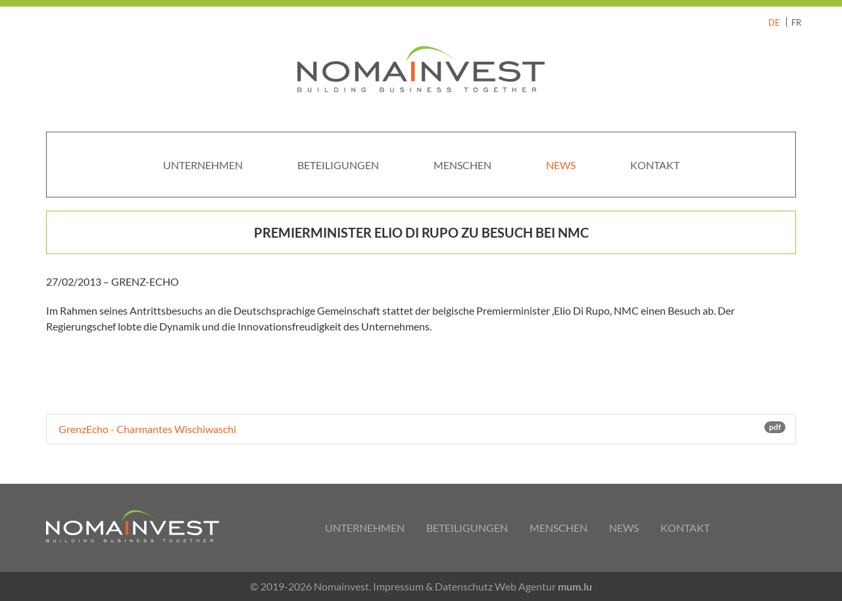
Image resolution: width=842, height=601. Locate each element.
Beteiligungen (338, 165)
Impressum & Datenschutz (433, 586)
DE (774, 22)
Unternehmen (203, 165)
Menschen (462, 165)
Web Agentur (525, 586)
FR (796, 22)
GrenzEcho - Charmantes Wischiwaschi (421, 428)
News (561, 165)
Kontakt (655, 165)
